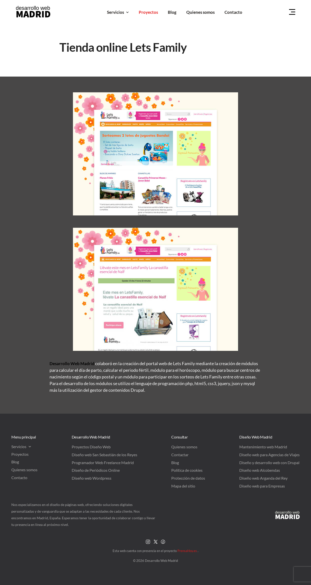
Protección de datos (188, 478)
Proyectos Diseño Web (91, 446)
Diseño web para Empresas (262, 486)
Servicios (118, 12)
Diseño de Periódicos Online (96, 470)
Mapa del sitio (183, 486)
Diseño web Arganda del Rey (263, 478)
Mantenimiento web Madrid (263, 446)
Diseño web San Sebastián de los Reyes (104, 454)
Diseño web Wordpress (91, 478)
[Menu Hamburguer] (292, 12)
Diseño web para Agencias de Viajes (269, 454)
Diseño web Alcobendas (259, 470)
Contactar (180, 454)
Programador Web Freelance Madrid (103, 462)
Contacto (233, 12)
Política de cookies (187, 470)
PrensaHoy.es (187, 551)
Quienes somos (200, 12)
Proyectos (148, 12)
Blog (172, 12)
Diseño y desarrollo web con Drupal (269, 462)
